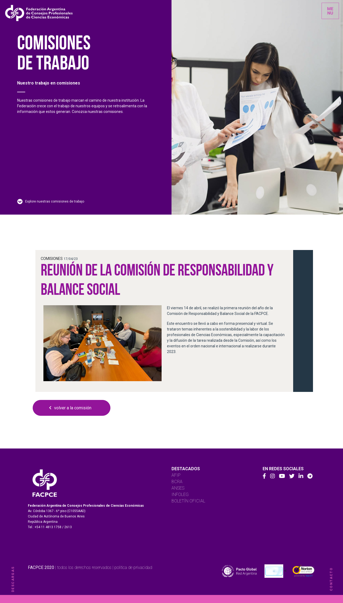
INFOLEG (180, 494)
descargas (13, 579)
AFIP (176, 475)
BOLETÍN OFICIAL (188, 500)
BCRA (177, 481)
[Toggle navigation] (330, 11)
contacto (331, 579)
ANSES (178, 488)
